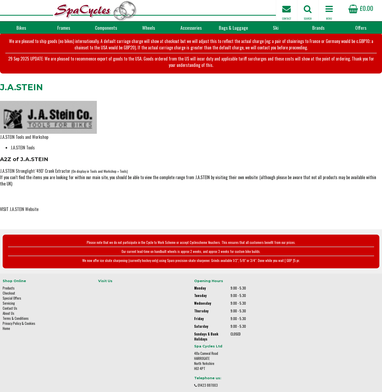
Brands (318, 27)
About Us (8, 312)
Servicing (9, 302)
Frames (63, 27)
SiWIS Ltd (235, 380)
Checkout (9, 292)
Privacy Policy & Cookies (19, 322)
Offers (360, 27)
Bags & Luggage (233, 27)
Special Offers (12, 297)
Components (106, 27)
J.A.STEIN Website (24, 209)
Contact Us (10, 307)
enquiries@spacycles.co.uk (311, 336)
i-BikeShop (189, 380)
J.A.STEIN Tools (23, 147)
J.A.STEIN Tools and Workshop (24, 136)
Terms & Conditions (16, 317)
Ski (276, 27)
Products (9, 287)
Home (6, 327)
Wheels (148, 27)
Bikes (21, 27)
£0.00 (360, 8)
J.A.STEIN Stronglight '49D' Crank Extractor (35, 170)
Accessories (191, 27)
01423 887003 (303, 319)
